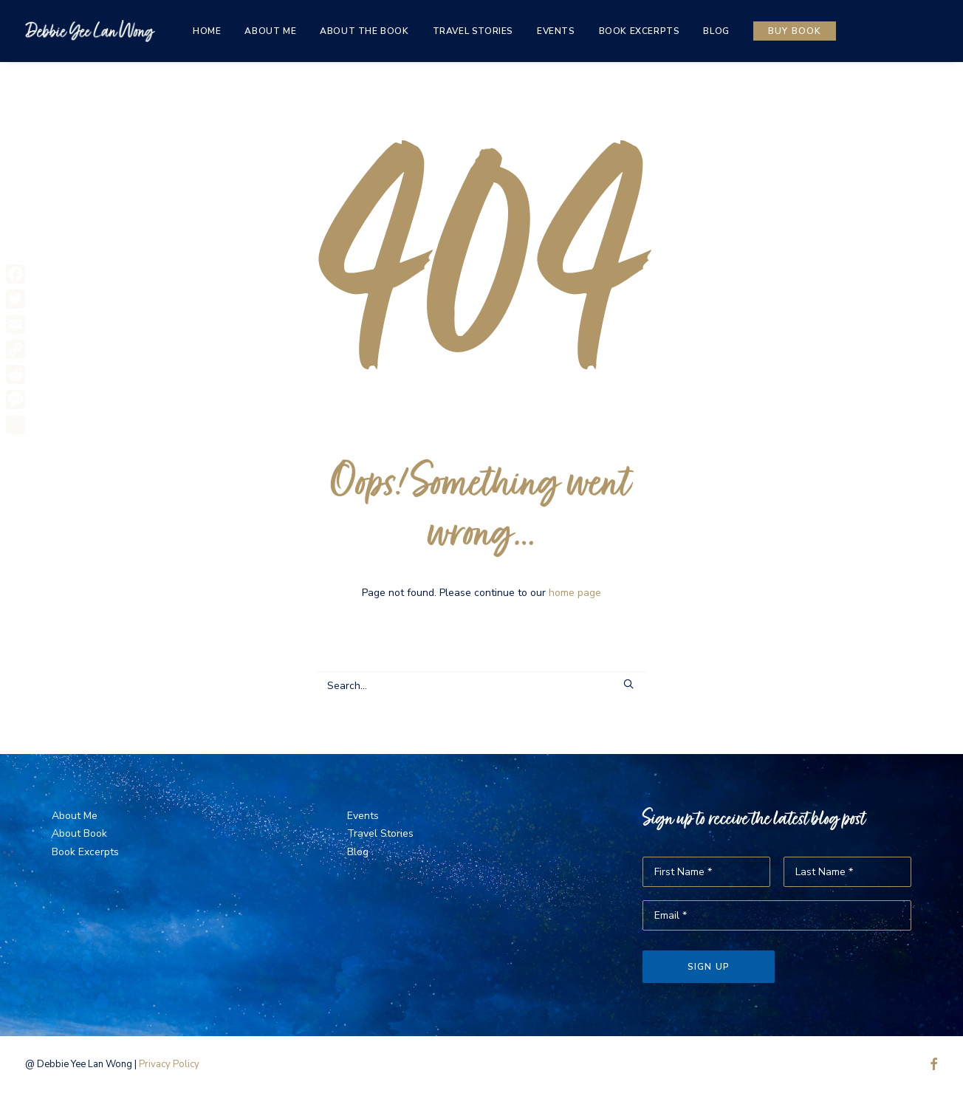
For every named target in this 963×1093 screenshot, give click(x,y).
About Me (270, 31)
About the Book (364, 31)
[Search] (481, 686)
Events (556, 31)
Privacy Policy (169, 1064)
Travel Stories (473, 31)
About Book (79, 833)
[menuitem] (206, 31)
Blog (716, 31)
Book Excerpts (639, 31)
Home (207, 31)
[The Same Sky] (90, 31)
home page (575, 593)
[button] (628, 683)
